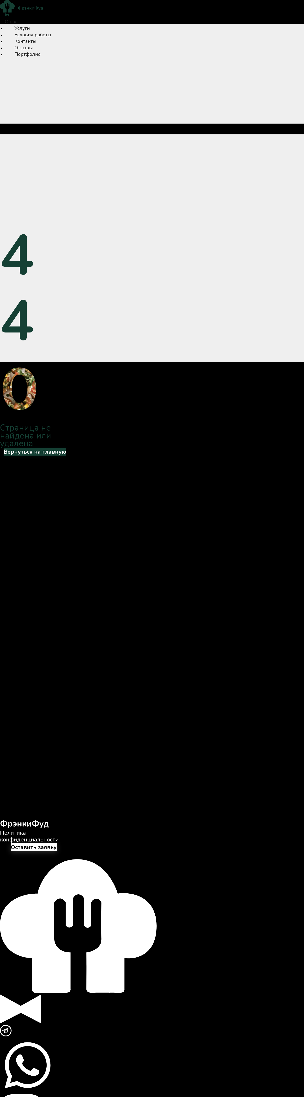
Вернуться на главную (35, 452)
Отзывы (23, 47)
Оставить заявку (34, 847)
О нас (11, 22)
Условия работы (32, 34)
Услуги (22, 28)
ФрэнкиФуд (24, 823)
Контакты (25, 41)
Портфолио (27, 54)
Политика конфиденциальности (29, 836)
